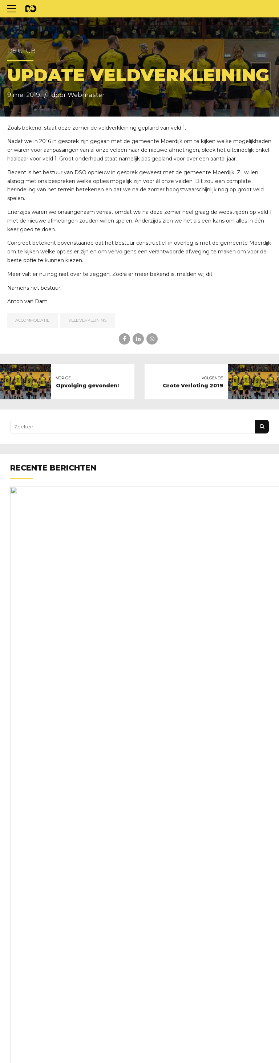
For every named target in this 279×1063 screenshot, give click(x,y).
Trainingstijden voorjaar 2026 (141, 804)
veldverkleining (87, 320)
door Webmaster (78, 94)
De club (21, 50)
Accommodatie (32, 320)
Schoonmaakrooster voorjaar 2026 (148, 895)
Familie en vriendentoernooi (139, 623)
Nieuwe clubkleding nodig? (138, 533)
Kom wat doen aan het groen (140, 714)
